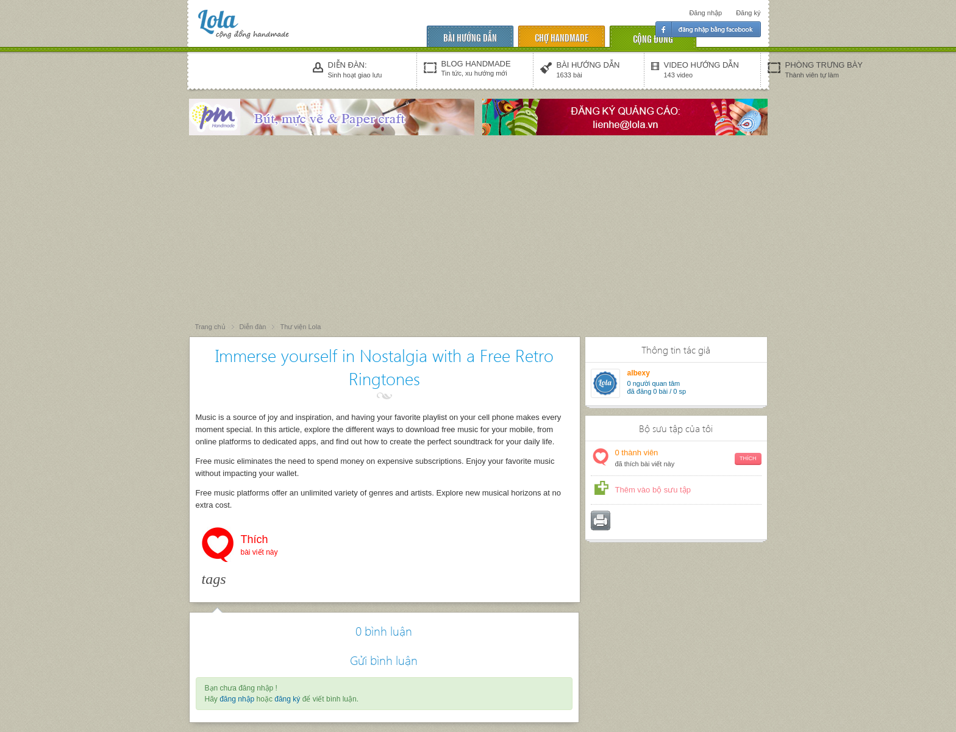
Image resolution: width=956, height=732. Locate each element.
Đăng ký (748, 12)
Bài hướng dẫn (470, 37)
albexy (638, 373)
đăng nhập (236, 699)
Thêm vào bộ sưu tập (653, 489)
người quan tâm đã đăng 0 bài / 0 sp (657, 387)
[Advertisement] (478, 229)
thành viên (688, 458)
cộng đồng (653, 38)
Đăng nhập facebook (708, 29)
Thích (259, 546)
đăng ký (287, 699)
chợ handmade (561, 37)
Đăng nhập (705, 12)
